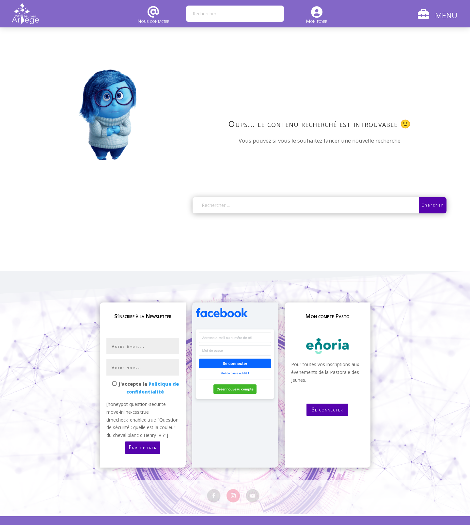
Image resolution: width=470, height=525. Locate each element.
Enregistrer (143, 447)
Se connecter (327, 409)
